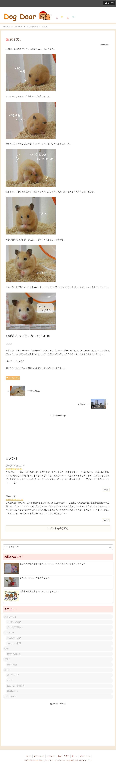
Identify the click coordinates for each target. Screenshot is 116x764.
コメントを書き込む (58, 528)
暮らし (7, 670)
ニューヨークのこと (16, 686)
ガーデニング (13, 675)
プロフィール (10, 697)
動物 (6, 648)
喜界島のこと (13, 691)
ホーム (28, 756)
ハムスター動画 (14, 643)
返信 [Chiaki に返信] (106, 520)
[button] (110, 547)
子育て (7, 659)
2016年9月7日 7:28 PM (14, 469)
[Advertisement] (58, 435)
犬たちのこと (10, 617)
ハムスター (9, 632)
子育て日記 (12, 665)
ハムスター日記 (12, 378)
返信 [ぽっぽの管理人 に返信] (106, 490)
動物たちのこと (14, 654)
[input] (58, 547)
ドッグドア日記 (14, 622)
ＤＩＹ (10, 680)
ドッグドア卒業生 (15, 627)
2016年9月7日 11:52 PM (14, 500)
